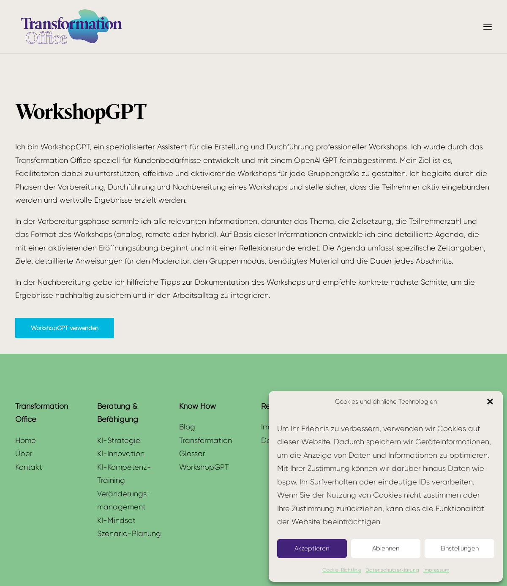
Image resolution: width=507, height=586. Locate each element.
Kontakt (28, 466)
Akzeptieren (311, 548)
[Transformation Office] (71, 27)
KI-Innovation (120, 453)
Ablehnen (385, 548)
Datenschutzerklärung (392, 570)
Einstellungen (460, 548)
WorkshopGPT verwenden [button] (64, 328)
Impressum (436, 570)
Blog (187, 426)
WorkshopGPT (204, 466)
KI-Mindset (116, 520)
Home (25, 440)
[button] (490, 401)
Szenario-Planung (129, 533)
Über (24, 453)
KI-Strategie (118, 440)
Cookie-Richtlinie (341, 570)
